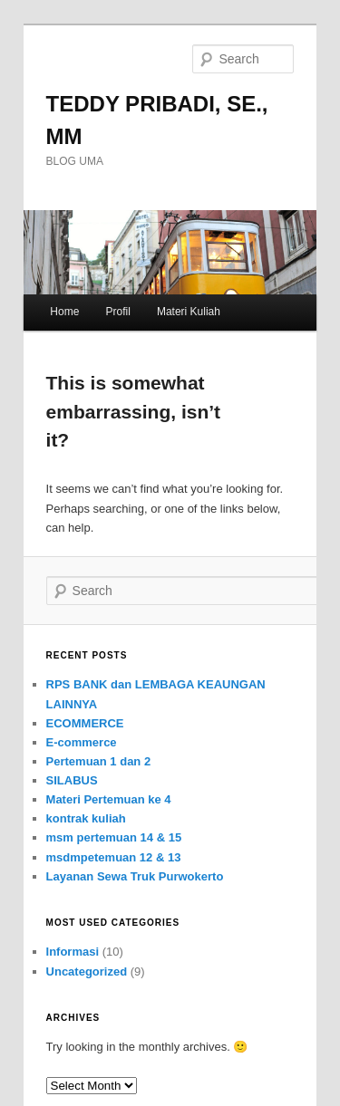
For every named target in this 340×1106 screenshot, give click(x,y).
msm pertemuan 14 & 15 (114, 837)
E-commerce (81, 742)
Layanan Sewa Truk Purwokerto (135, 876)
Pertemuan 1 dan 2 (98, 761)
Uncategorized (87, 971)
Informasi (73, 951)
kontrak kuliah (86, 818)
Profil (117, 311)
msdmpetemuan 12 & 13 (113, 857)
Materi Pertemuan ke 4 (108, 799)
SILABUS (72, 780)
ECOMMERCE (85, 723)
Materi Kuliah (188, 311)
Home (64, 311)
